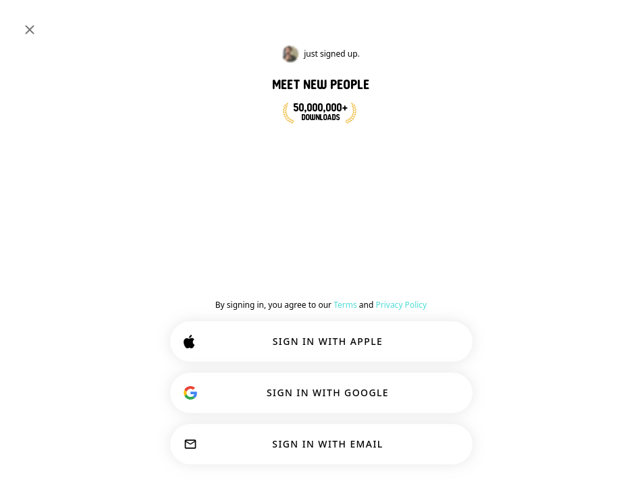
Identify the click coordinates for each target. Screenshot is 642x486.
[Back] (295, 214)
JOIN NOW (354, 147)
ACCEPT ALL (410, 446)
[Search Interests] (294, 21)
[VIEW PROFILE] (314, 292)
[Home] (55, 21)
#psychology (59, 109)
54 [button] (444, 301)
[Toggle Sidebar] (24, 21)
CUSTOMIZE (291, 446)
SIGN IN (586, 21)
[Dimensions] (528, 22)
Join (604, 212)
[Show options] (318, 246)
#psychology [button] (456, 205)
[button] (357, 301)
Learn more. (579, 411)
